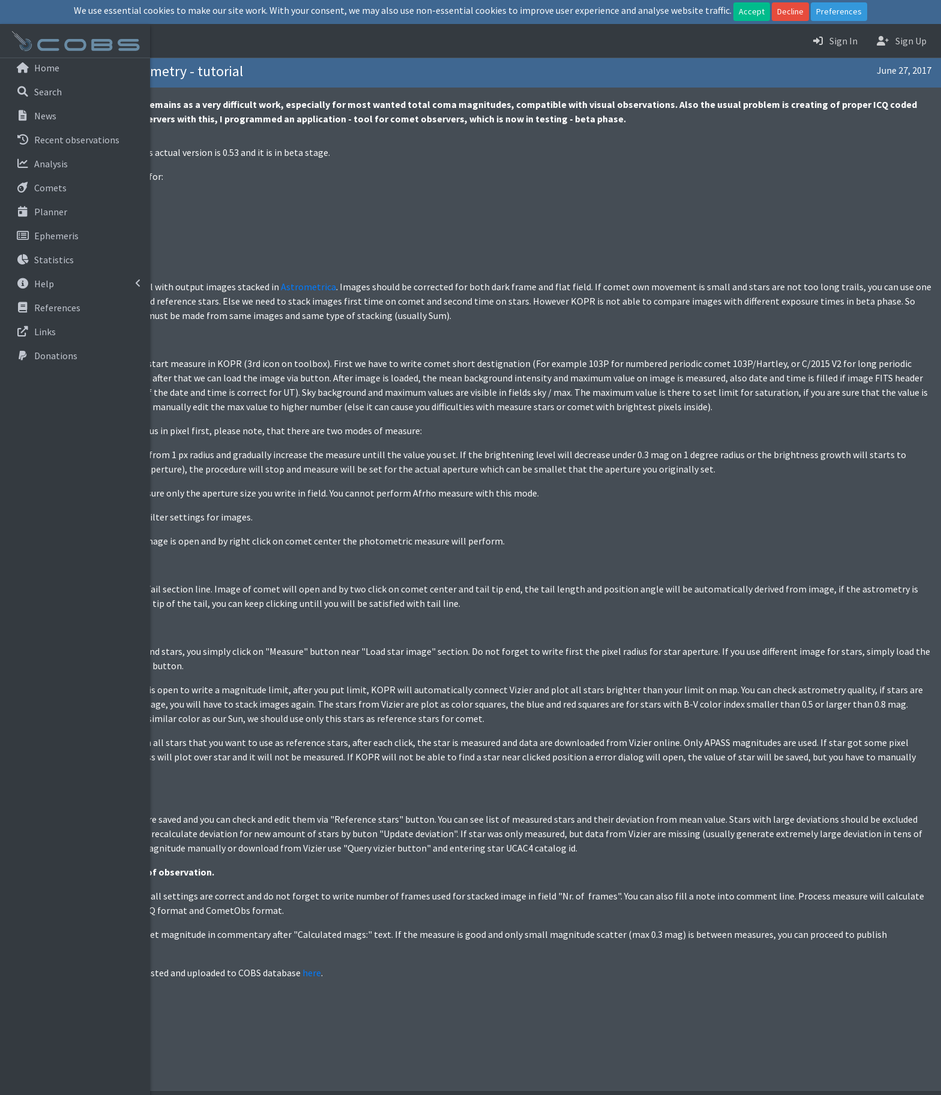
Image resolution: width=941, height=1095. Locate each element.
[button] (168, 41)
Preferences (839, 11)
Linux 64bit (206, 200)
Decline (790, 11)
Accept (752, 11)
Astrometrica (458, 287)
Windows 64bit (214, 215)
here (461, 1016)
